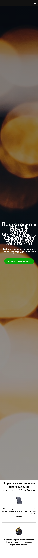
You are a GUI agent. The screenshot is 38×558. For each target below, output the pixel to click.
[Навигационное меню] (35, 3)
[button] (19, 261)
